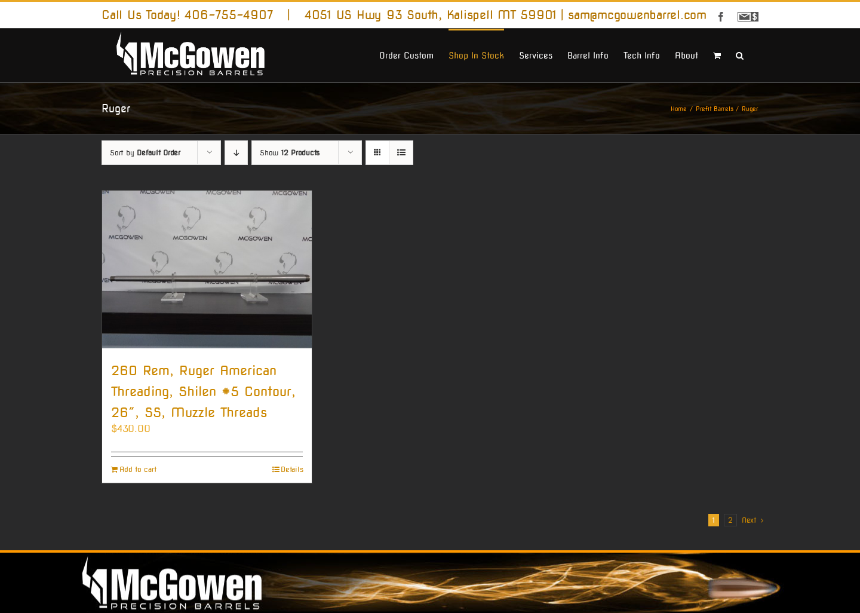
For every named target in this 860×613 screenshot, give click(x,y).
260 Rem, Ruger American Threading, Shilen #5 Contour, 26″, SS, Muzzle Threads (203, 391)
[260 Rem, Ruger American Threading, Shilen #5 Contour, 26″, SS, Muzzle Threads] (207, 269)
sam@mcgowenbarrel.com (637, 15)
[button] (740, 54)
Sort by (145, 152)
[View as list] (401, 152)
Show (290, 152)
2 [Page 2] (730, 520)
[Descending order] (236, 152)
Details (292, 469)
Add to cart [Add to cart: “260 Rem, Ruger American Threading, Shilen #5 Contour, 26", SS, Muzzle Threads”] (137, 469)
